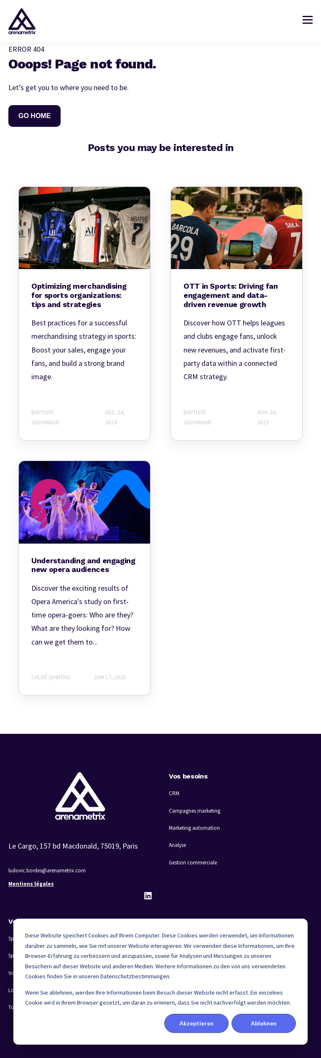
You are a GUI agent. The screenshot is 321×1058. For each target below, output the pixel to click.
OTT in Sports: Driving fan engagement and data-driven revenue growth (230, 295)
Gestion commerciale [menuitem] (193, 862)
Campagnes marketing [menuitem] (194, 810)
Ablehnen (264, 1023)
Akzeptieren (196, 1023)
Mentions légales (31, 883)
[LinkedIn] (148, 896)
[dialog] (160, 982)
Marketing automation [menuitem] (194, 827)
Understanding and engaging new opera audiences (83, 565)
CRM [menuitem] (174, 793)
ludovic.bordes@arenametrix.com (47, 870)
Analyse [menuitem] (177, 845)
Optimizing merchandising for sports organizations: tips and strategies (78, 295)
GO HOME (34, 115)
